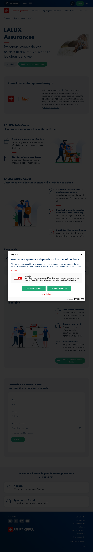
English (14, 255)
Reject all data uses (59, 289)
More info (14, 270)
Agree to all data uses (33, 289)
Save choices (46, 294)
